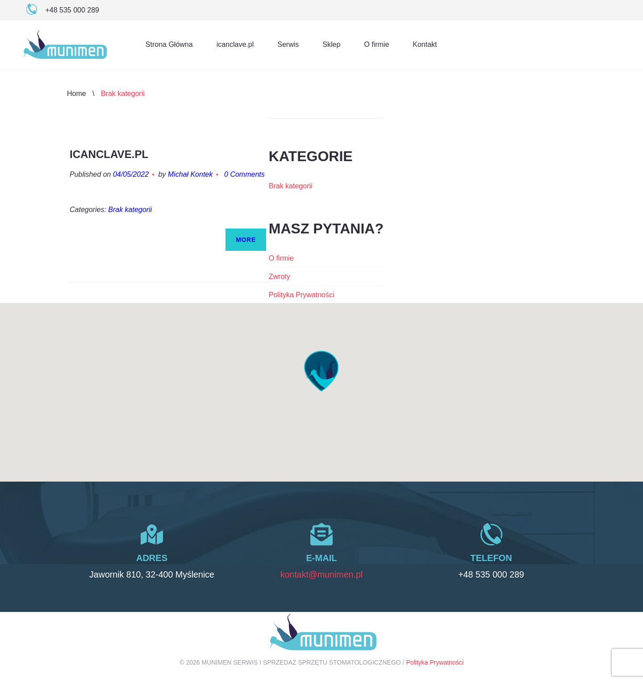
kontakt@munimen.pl (321, 574)
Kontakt (425, 44)
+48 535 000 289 (491, 574)
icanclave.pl (235, 44)
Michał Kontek (190, 174)
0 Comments (244, 174)
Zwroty (279, 276)
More (246, 239)
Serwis (288, 44)
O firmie (376, 44)
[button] (321, 371)
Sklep (331, 44)
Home (76, 93)
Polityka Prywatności (301, 295)
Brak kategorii (130, 209)
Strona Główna (169, 44)
